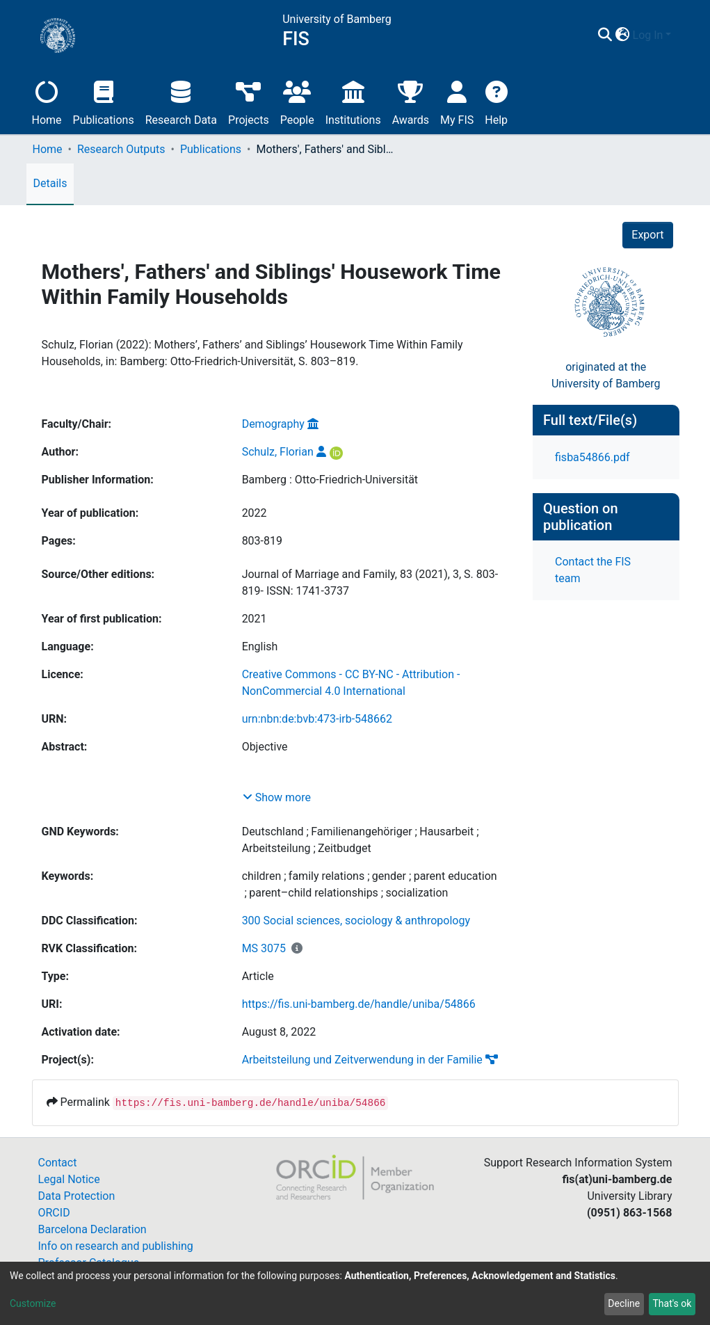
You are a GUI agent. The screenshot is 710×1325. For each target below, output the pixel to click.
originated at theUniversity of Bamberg (606, 375)
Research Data (181, 101)
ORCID (54, 1212)
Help (496, 101)
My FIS (457, 101)
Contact (57, 1162)
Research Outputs (121, 149)
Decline (624, 1303)
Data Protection (76, 1196)
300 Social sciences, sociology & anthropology (356, 920)
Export (647, 234)
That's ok (671, 1303)
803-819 (262, 540)
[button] (622, 35)
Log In (648, 35)
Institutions (353, 101)
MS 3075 (264, 948)
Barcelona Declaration (92, 1229)
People (297, 101)
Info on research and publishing (115, 1246)
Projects (248, 101)
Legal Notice (69, 1179)
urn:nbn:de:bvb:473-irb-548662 (317, 718)
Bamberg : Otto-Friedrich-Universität (330, 479)
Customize (33, 1303)
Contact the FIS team (593, 570)
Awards (410, 101)
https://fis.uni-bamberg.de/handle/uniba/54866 (359, 1004)
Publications (103, 101)
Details (50, 183)
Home (47, 101)
